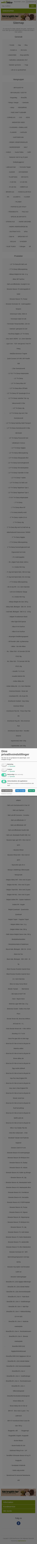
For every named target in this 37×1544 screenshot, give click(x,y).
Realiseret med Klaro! (6, 793)
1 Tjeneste (11, 771)
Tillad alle (31, 790)
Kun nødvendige (7, 790)
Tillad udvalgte (20, 790)
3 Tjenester (11, 766)
